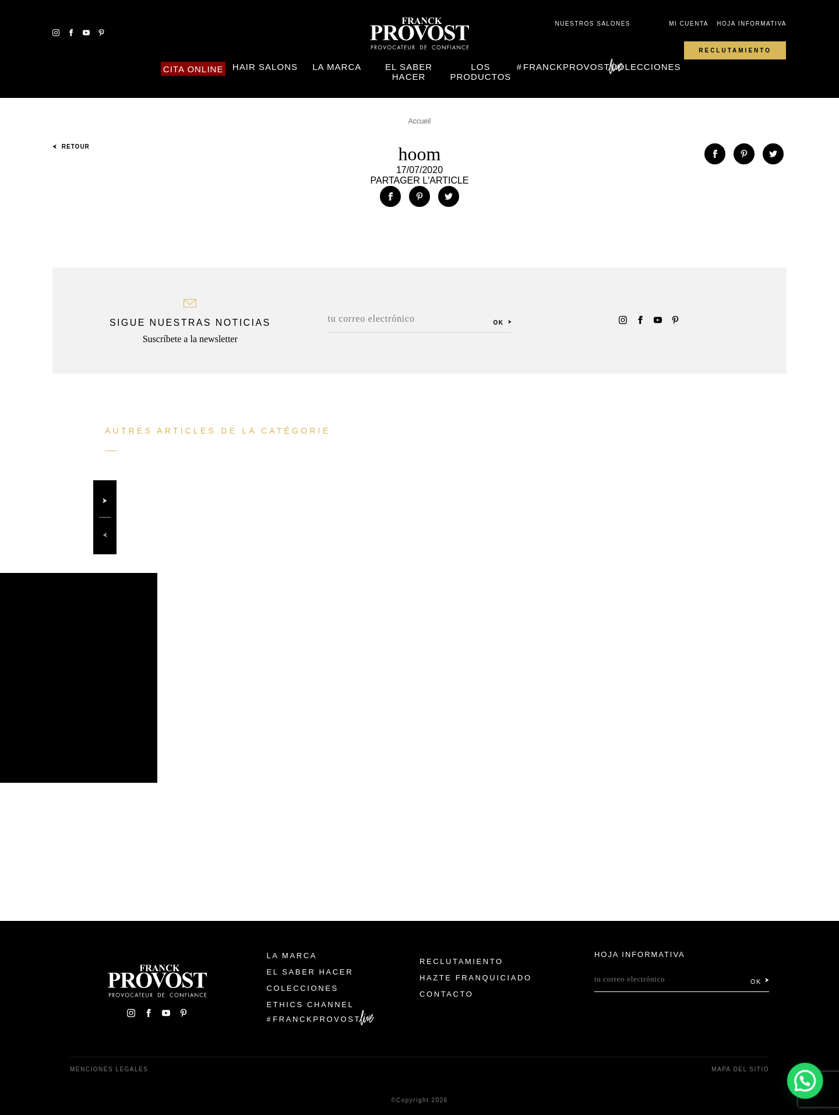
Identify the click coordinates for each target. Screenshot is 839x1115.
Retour (71, 146)
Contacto (447, 994)
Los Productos (480, 72)
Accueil (419, 121)
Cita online (193, 69)
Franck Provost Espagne (419, 33)
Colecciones (646, 67)
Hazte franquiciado (476, 977)
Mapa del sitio (740, 1069)
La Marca (336, 67)
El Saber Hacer (408, 72)
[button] (805, 1080)
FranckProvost (566, 67)
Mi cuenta (688, 23)
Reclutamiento (735, 50)
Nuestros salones (592, 23)
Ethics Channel (310, 1004)
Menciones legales (109, 1069)
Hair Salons (265, 67)
